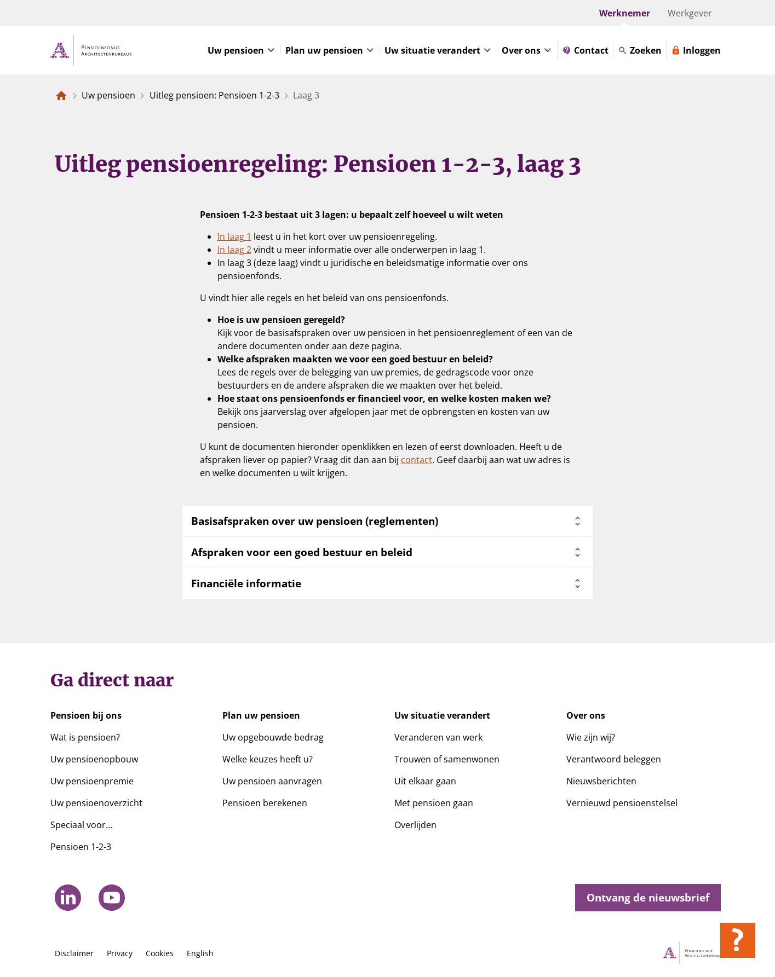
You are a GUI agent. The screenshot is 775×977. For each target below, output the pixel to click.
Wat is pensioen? (85, 737)
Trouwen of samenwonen (447, 759)
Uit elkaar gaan (425, 781)
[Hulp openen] (737, 940)
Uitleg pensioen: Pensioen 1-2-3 (214, 95)
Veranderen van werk (438, 737)
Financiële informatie (387, 583)
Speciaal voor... (81, 825)
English (200, 953)
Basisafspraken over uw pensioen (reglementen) (387, 521)
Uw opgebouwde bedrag (273, 737)
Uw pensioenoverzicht (96, 803)
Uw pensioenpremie (92, 781)
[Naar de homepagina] (61, 95)
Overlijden (415, 825)
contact (416, 460)
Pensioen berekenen (264, 803)
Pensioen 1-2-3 (80, 847)
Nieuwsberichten (601, 781)
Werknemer (624, 13)
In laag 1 (234, 236)
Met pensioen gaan (433, 803)
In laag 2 (234, 250)
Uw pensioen (108, 95)
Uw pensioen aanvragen (272, 781)
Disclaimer (74, 953)
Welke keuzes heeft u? (267, 759)
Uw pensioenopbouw (94, 759)
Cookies (160, 953)
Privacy (120, 953)
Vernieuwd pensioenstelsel (622, 803)
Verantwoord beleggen (613, 759)
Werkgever (690, 13)
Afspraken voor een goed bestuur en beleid (387, 552)
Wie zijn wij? (590, 737)
